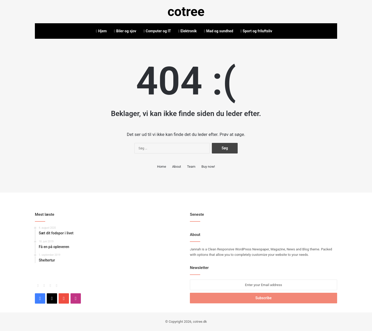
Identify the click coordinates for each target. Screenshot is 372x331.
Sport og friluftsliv (256, 31)
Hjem (101, 31)
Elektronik (187, 31)
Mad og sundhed (218, 31)
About (176, 166)
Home (161, 166)
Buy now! (208, 166)
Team (191, 166)
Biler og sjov (125, 31)
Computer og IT (157, 31)
